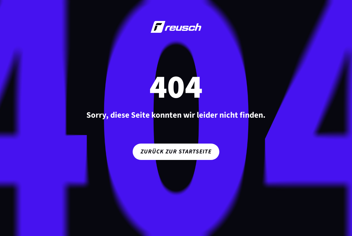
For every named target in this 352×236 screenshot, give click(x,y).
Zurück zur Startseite (176, 152)
